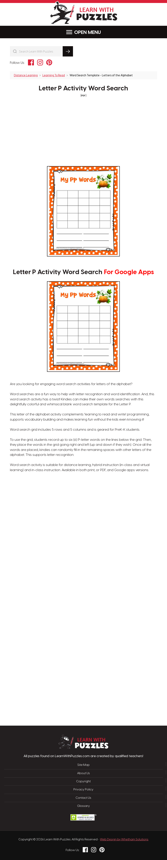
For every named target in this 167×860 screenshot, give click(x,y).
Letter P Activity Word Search (83, 88)
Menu (83, 32)
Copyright (83, 781)
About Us (83, 773)
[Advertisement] (65, 536)
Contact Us (83, 798)
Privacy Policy (83, 789)
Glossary (83, 806)
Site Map (83, 765)
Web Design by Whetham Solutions (124, 839)
